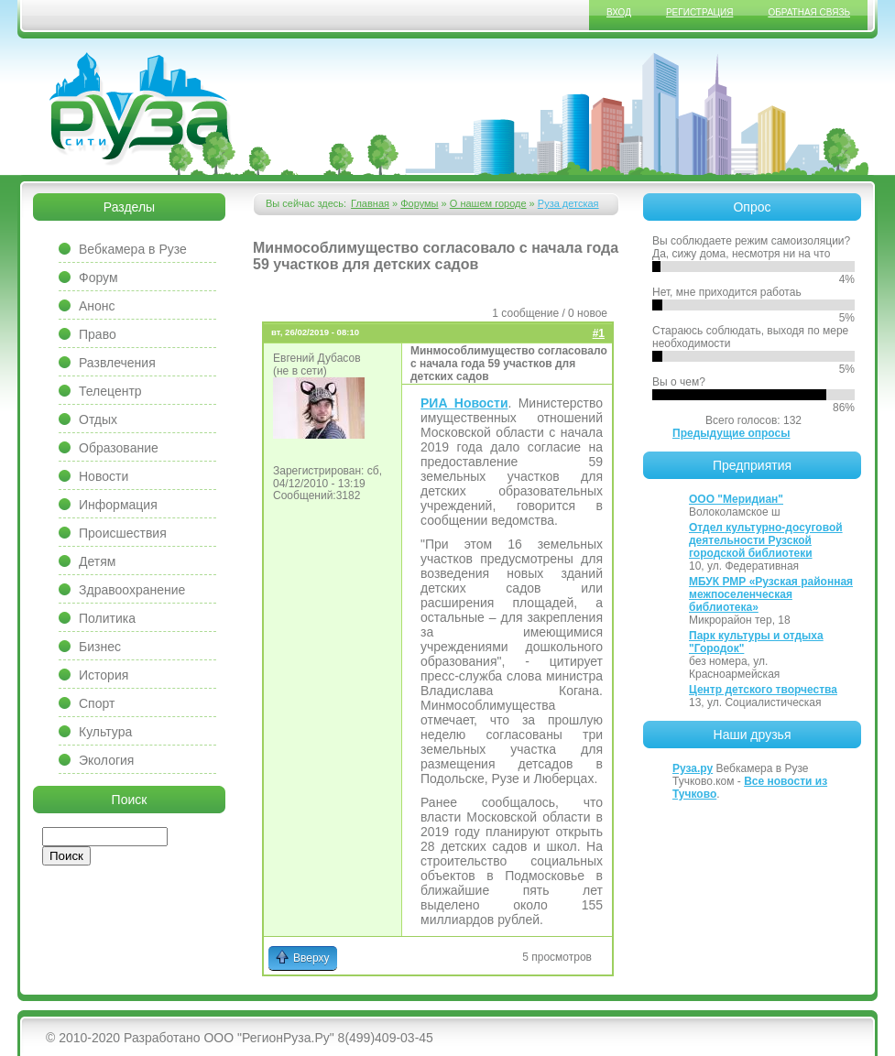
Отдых (98, 419)
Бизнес (100, 646)
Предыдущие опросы (731, 433)
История (103, 675)
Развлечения (117, 362)
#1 (599, 333)
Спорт (97, 703)
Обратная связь (809, 12)
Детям (97, 561)
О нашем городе (488, 203)
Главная (370, 203)
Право (97, 334)
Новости (103, 476)
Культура (105, 731)
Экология (106, 760)
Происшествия (123, 533)
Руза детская (568, 203)
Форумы (419, 203)
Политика (107, 618)
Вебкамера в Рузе (133, 249)
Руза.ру (692, 768)
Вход (618, 12)
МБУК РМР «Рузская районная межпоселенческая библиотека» (771, 594)
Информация (118, 504)
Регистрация (699, 12)
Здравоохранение (132, 589)
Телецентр (110, 391)
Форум (98, 277)
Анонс (97, 306)
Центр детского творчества (763, 689)
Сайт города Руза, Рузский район (142, 109)
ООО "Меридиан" (736, 499)
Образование (118, 448)
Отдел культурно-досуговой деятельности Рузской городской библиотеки (766, 540)
